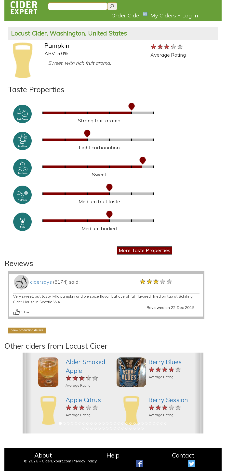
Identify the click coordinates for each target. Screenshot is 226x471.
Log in (190, 15)
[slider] (167, 46)
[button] (27, 393)
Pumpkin (56, 45)
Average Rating (168, 55)
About (43, 455)
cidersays (41, 282)
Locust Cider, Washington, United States (69, 33)
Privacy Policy (84, 460)
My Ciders (165, 15)
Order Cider (129, 15)
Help (113, 455)
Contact (183, 455)
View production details (27, 330)
